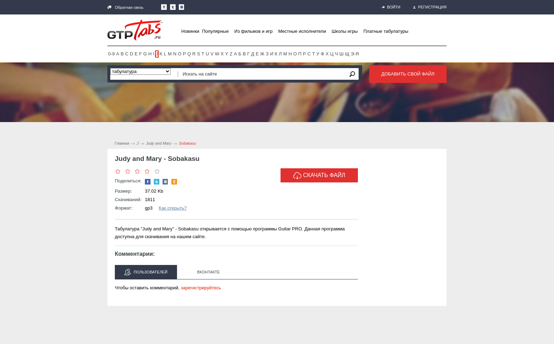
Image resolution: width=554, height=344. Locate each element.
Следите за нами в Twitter (173, 7)
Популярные (215, 31)
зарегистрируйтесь (201, 287)
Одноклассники (174, 182)
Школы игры (345, 31)
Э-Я (355, 53)
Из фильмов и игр (253, 31)
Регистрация (430, 7)
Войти (391, 7)
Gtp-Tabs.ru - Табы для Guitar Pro (135, 30)
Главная (121, 143)
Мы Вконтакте (181, 7)
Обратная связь (125, 7)
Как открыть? (173, 208)
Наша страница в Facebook (164, 7)
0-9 (111, 53)
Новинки (190, 31)
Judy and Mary (158, 143)
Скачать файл (319, 175)
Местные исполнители (302, 31)
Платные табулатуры (385, 31)
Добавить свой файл (408, 74)
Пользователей (145, 272)
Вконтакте (208, 272)
